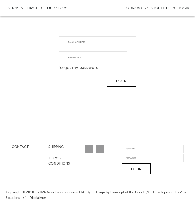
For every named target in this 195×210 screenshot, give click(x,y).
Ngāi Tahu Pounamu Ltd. (66, 192)
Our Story (57, 8)
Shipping (56, 147)
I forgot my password (77, 68)
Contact (20, 147)
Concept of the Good (127, 192)
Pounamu (133, 8)
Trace (32, 8)
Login (184, 8)
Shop (13, 8)
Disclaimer (37, 198)
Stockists (160, 8)
